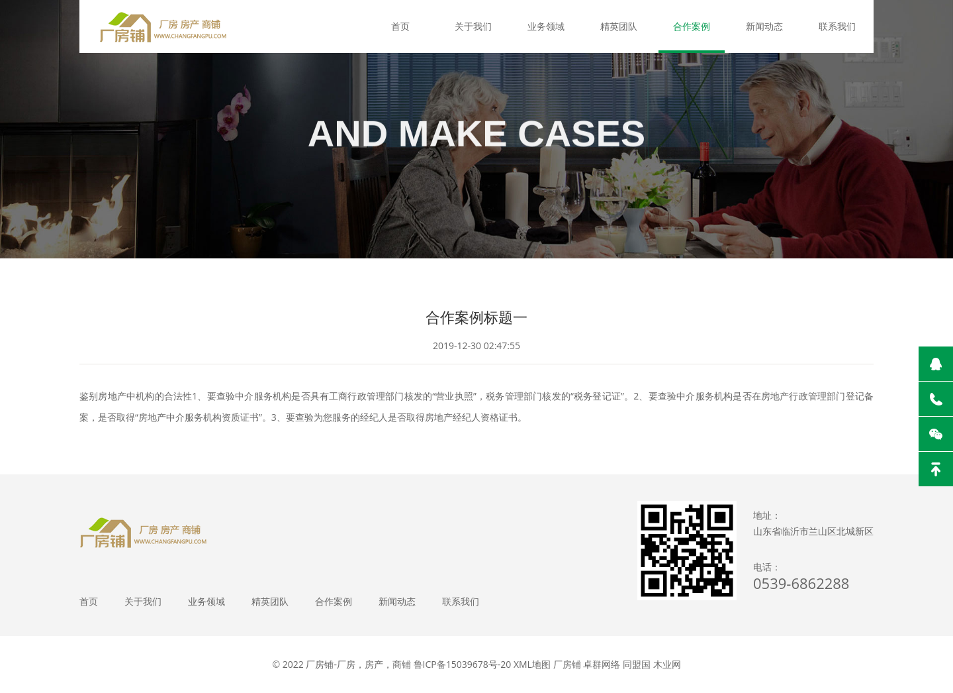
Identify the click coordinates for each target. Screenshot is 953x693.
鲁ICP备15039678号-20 (463, 664)
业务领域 (546, 26)
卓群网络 (601, 664)
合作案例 (691, 26)
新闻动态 (764, 26)
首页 (400, 26)
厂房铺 (567, 664)
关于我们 (473, 26)
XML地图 (532, 664)
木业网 (667, 664)
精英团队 (618, 26)
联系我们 (837, 26)
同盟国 (637, 664)
